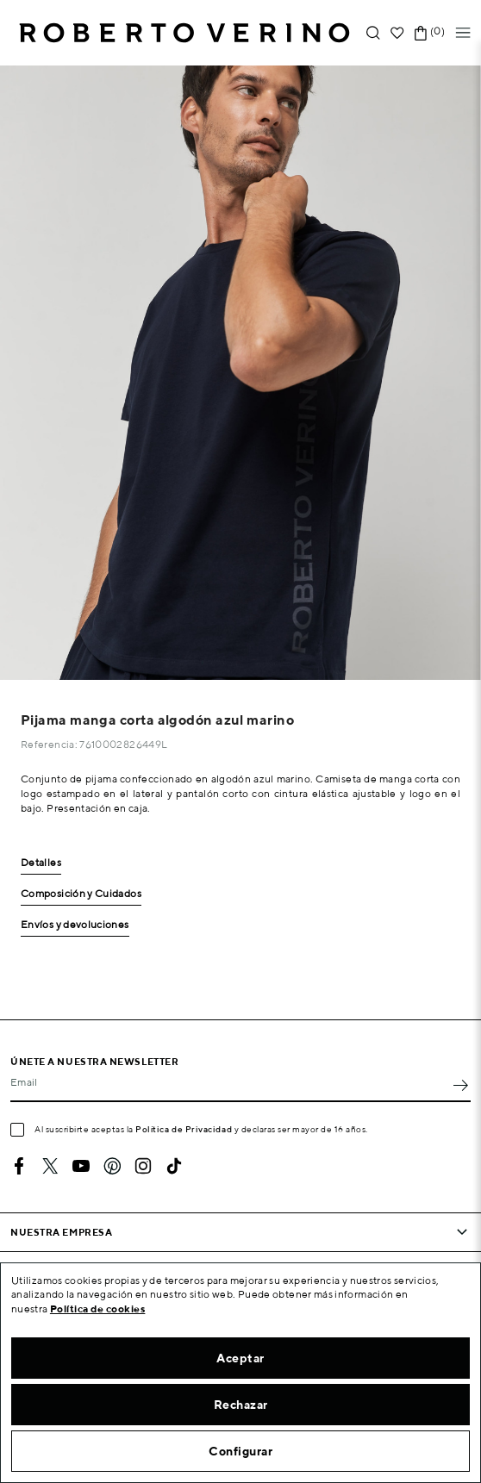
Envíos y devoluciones (75, 925)
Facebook (19, 1166)
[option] (240, 372)
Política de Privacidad (183, 1129)
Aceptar (240, 1358)
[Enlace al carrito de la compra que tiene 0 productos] (421, 33)
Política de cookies (98, 1308)
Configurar (240, 1451)
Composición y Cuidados (81, 894)
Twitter (50, 1166)
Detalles (41, 863)
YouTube (81, 1166)
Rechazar (241, 1404)
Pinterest (112, 1166)
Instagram (143, 1166)
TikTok (174, 1166)
